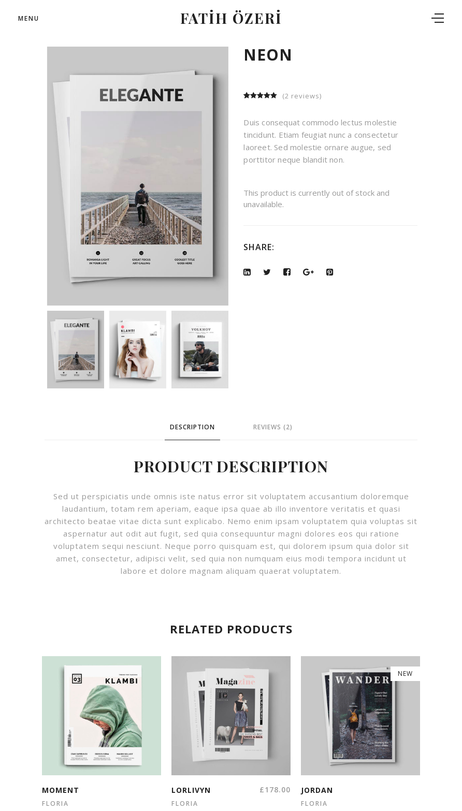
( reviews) (302, 95)
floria (55, 803)
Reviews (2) (273, 427)
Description (192, 427)
